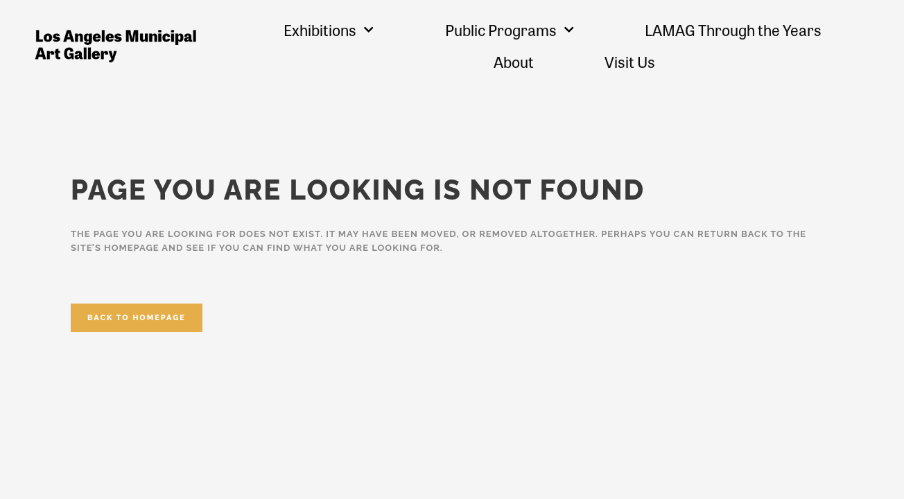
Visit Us (630, 62)
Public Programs (509, 29)
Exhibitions (329, 29)
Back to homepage (136, 317)
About (514, 62)
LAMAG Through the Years (733, 30)
